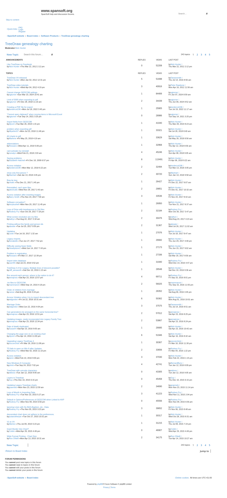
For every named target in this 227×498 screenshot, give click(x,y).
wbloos (12, 373)
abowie (12, 226)
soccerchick (14, 343)
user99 (12, 263)
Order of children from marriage (21, 290)
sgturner (12, 94)
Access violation (14, 165)
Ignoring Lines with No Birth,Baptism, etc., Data (28, 407)
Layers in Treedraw (15, 378)
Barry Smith (14, 197)
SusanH (12, 329)
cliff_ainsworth (15, 270)
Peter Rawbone (177, 85)
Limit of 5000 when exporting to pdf (22, 100)
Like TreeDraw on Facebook (19, 64)
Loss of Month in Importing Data (21, 392)
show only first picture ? (17, 173)
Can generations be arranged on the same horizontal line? (32, 312)
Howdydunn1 (15, 248)
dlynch (12, 124)
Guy (11, 380)
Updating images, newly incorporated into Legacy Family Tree (34, 319)
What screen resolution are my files (22, 217)
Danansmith (176, 78)
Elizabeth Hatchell (17, 160)
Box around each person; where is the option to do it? (30, 275)
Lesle (11, 233)
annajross (13, 277)
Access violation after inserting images (24, 195)
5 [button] (209, 54)
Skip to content (12, 20)
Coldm (12, 431)
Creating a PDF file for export (20, 107)
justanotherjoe (15, 416)
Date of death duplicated (17, 326)
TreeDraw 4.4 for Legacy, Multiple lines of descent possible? (33, 268)
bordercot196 (15, 109)
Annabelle (13, 241)
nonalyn (12, 153)
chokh (11, 182)
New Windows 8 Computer (18, 363)
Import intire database (16, 261)
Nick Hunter (20, 48)
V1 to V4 (10, 422)
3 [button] (201, 54)
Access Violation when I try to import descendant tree (30, 297)
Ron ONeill (14, 438)
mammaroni (14, 285)
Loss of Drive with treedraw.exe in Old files (25, 209)
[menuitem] (20, 28)
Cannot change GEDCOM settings (22, 92)
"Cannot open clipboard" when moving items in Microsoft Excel (34, 114)
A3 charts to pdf (14, 136)
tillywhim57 (14, 131)
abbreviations (13, 144)
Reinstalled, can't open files (19, 187)
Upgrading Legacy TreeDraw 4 (20, 341)
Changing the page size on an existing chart (26, 334)
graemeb (13, 387)
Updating (11, 231)
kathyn (12, 219)
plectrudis (13, 190)
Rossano (13, 146)
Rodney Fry (14, 212)
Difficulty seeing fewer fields (19, 246)
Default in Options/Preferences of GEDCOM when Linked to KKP (35, 400)
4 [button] (205, 54)
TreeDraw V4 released (17, 78)
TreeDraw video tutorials (17, 85)
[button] (213, 54)
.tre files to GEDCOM (16, 283)
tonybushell (14, 204)
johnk (11, 365)
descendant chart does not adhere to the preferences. (30, 414)
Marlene (12, 138)
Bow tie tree (12, 180)
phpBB (100, 484)
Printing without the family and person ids (25, 224)
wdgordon (13, 299)
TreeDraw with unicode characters (22, 370)
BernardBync (176, 363)
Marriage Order (13, 304)
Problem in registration (17, 253)
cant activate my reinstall (18, 151)
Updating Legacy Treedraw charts (22, 385)
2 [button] (197, 54)
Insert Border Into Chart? (18, 429)
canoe (11, 292)
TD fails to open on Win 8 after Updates (24, 348)
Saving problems (14, 158)
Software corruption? (16, 202)
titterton (12, 424)
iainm (11, 358)
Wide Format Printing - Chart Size (22, 436)
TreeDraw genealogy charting (28, 44)
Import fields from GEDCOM (19, 122)
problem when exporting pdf (19, 129)
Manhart (12, 175)
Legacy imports (13, 239)
